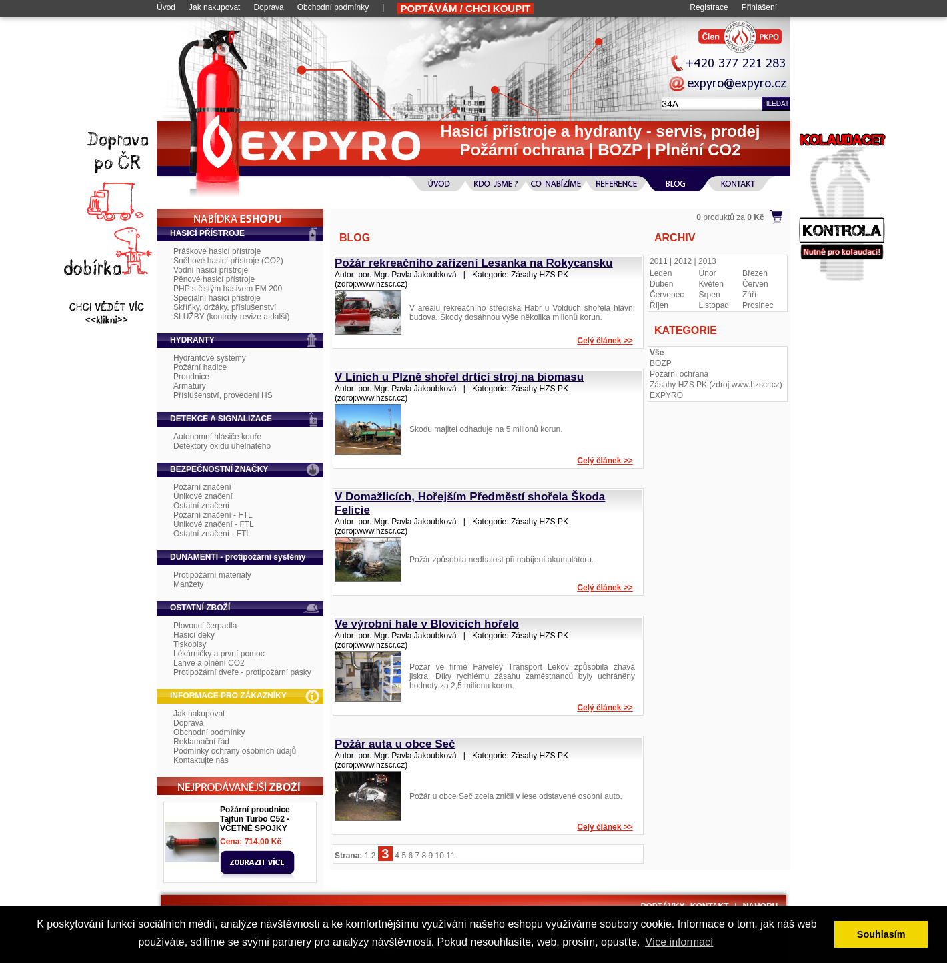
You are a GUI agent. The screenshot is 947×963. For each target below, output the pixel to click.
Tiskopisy (190, 644)
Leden (661, 273)
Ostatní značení (201, 505)
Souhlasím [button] (881, 934)
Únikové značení (203, 496)
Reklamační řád (201, 741)
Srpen (709, 294)
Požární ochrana (679, 374)
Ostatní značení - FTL (212, 533)
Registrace (709, 7)
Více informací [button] (679, 942)
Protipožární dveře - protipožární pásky (242, 672)
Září (749, 294)
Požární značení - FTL (213, 515)
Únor (707, 273)
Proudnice (191, 376)
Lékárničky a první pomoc (219, 653)
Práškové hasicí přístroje (217, 251)
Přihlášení (759, 7)
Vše (657, 352)
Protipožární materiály (212, 575)
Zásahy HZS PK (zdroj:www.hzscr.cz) (716, 384)
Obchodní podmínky (333, 7)
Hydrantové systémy (209, 358)
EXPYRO (666, 395)
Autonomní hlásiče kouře (217, 436)
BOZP (661, 363)
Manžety (188, 584)
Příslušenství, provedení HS (223, 395)
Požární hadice (200, 367)
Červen (755, 284)
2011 (659, 261)
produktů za (730, 217)
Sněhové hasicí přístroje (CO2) (228, 260)
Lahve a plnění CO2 (209, 663)
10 (439, 855)
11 (450, 855)
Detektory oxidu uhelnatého (222, 446)
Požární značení (202, 487)
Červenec (667, 294)
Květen (711, 284)
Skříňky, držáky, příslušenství (224, 307)
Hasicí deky (194, 635)
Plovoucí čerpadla (205, 625)
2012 (683, 261)
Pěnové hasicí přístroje (214, 279)
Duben (661, 284)
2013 (707, 261)
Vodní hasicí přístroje (210, 270)
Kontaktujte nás (201, 760)
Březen (755, 273)
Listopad (714, 305)
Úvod (166, 7)
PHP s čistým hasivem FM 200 (227, 288)
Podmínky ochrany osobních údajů (234, 751)
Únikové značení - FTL (213, 524)
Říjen (659, 305)
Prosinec (758, 305)
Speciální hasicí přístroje (217, 298)
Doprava (268, 7)
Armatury (189, 386)
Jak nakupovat (214, 7)
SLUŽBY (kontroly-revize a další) (231, 316)
